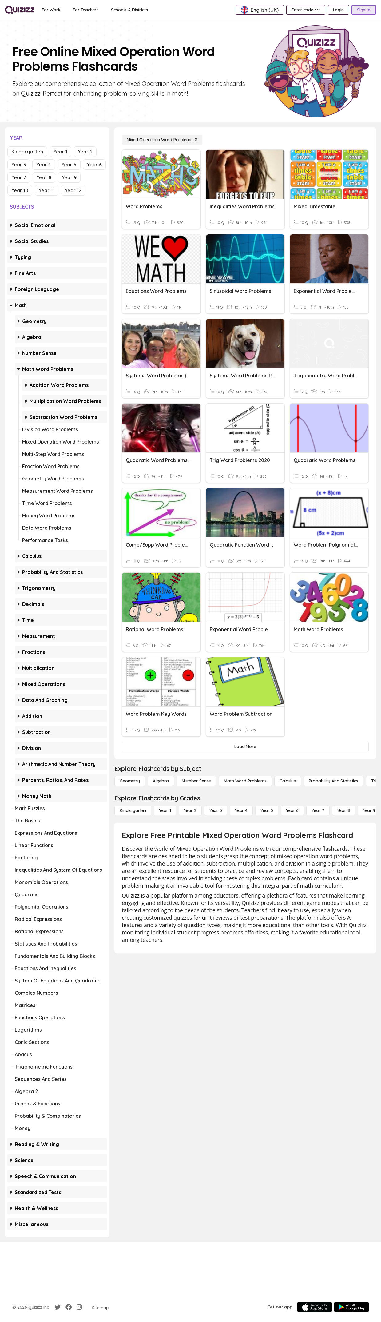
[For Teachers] (86, 10)
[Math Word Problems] (245, 781)
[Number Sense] (196, 781)
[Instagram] (79, 1307)
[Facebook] (68, 1307)
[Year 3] (215, 810)
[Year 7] (317, 810)
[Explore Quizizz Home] (19, 10)
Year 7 (18, 177)
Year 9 (69, 177)
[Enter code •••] (305, 10)
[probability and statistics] (333, 781)
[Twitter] (57, 1307)
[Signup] (363, 10)
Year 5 (69, 164)
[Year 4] (241, 810)
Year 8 (44, 177)
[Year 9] (369, 810)
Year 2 (85, 152)
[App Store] (314, 1307)
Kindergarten (27, 152)
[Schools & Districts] (129, 10)
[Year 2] (190, 810)
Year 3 (18, 164)
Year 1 (60, 152)
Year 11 (46, 190)
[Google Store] (351, 1307)
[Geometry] (129, 781)
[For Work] (51, 10)
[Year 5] (266, 810)
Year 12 (73, 190)
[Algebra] (161, 781)
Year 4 (43, 164)
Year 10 (19, 190)
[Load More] (245, 746)
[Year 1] (165, 810)
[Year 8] (343, 810)
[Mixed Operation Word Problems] (162, 140)
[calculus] (287, 781)
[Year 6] (292, 810)
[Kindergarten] (132, 810)
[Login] (338, 10)
